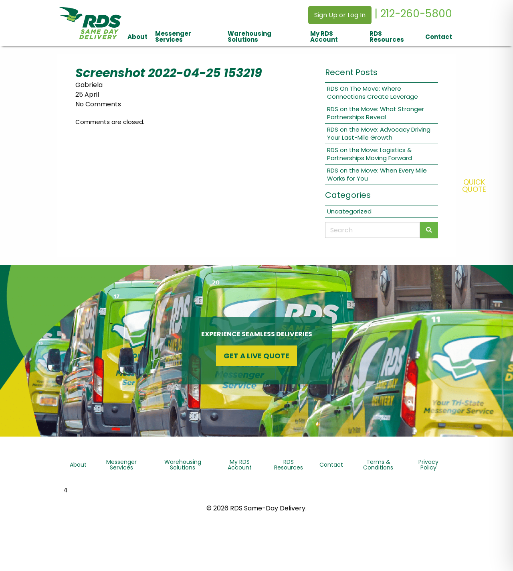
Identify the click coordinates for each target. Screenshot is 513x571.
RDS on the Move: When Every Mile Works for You (377, 174)
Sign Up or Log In (340, 15)
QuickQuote (474, 185)
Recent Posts (351, 72)
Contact (438, 37)
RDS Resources (387, 36)
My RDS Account (324, 36)
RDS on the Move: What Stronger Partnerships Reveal (375, 113)
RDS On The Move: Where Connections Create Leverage (372, 92)
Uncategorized (349, 211)
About (137, 37)
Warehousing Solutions (249, 36)
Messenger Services (173, 36)
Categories (348, 195)
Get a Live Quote (256, 356)
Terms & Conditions (378, 464)
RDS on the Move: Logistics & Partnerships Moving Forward (369, 154)
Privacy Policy (428, 464)
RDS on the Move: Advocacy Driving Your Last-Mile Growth (378, 133)
